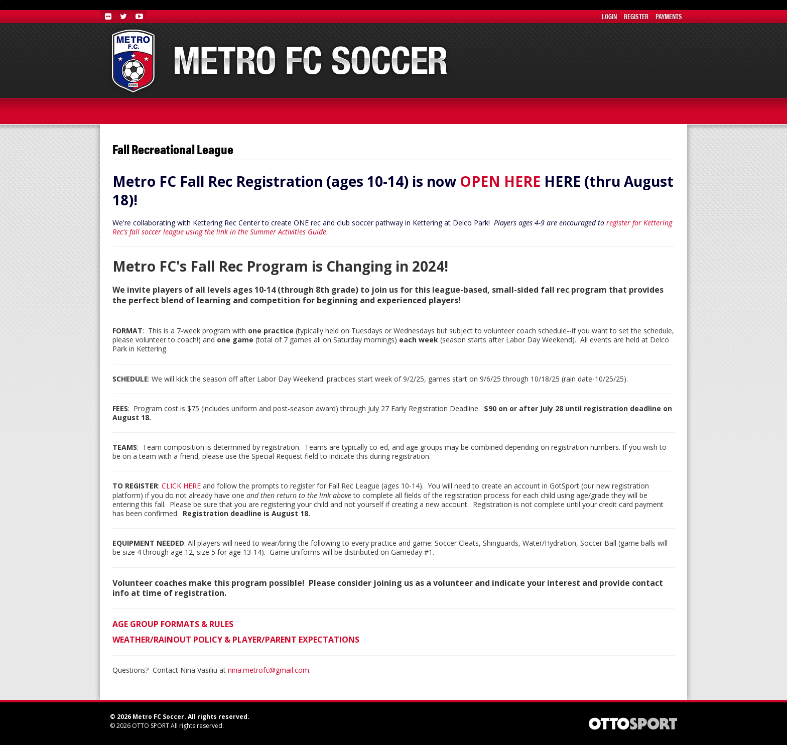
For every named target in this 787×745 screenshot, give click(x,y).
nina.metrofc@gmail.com (268, 670)
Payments (668, 16)
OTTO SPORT (150, 725)
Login (609, 16)
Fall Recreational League (172, 149)
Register (636, 16)
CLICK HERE (181, 485)
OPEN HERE (500, 181)
